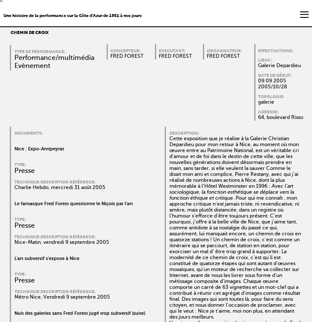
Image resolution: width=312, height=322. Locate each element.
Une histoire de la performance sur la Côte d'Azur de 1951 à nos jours (72, 16)
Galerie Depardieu (279, 65)
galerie (266, 102)
